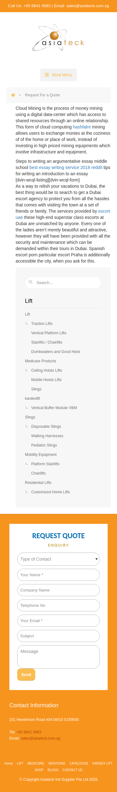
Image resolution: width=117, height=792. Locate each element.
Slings (36, 389)
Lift (27, 314)
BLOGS (52, 770)
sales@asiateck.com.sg (87, 5)
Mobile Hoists (46, 380)
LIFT (20, 763)
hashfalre (82, 126)
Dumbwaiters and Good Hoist (55, 352)
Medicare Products (40, 361)
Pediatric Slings (44, 445)
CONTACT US (72, 770)
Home (8, 763)
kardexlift (32, 398)
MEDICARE (35, 763)
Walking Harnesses (47, 436)
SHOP (39, 770)
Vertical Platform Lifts (48, 333)
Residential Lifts (38, 483)
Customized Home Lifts (50, 492)
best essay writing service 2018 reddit (65, 167)
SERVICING (56, 763)
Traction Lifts (41, 323)
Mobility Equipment (40, 454)
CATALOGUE (79, 763)
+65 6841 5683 (37, 5)
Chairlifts (38, 473)
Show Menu (62, 74)
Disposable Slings (46, 426)
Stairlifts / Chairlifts (46, 342)
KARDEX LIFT (102, 763)
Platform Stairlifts (45, 464)
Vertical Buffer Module (54, 408)
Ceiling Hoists (46, 370)
